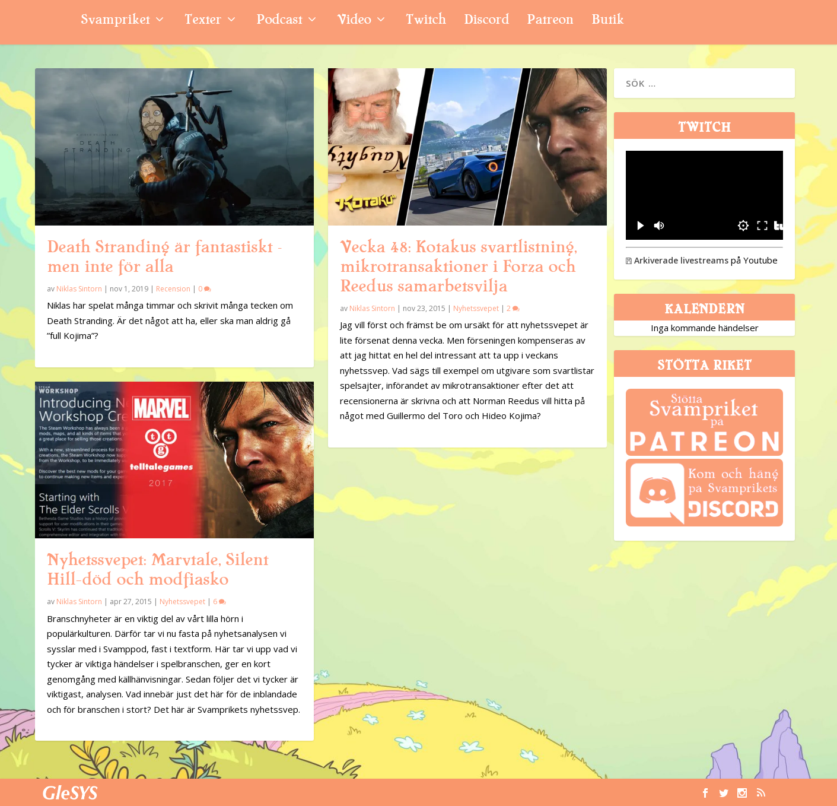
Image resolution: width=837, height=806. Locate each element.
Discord (486, 21)
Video (354, 21)
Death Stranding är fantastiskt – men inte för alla (164, 257)
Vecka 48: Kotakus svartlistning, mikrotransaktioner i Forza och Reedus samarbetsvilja (458, 266)
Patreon (550, 21)
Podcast (279, 21)
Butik (607, 21)
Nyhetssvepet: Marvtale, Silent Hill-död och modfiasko (157, 569)
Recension (173, 289)
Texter (202, 21)
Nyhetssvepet (182, 601)
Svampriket (115, 21)
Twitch (426, 21)
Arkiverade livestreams (677, 260)
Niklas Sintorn (79, 289)
